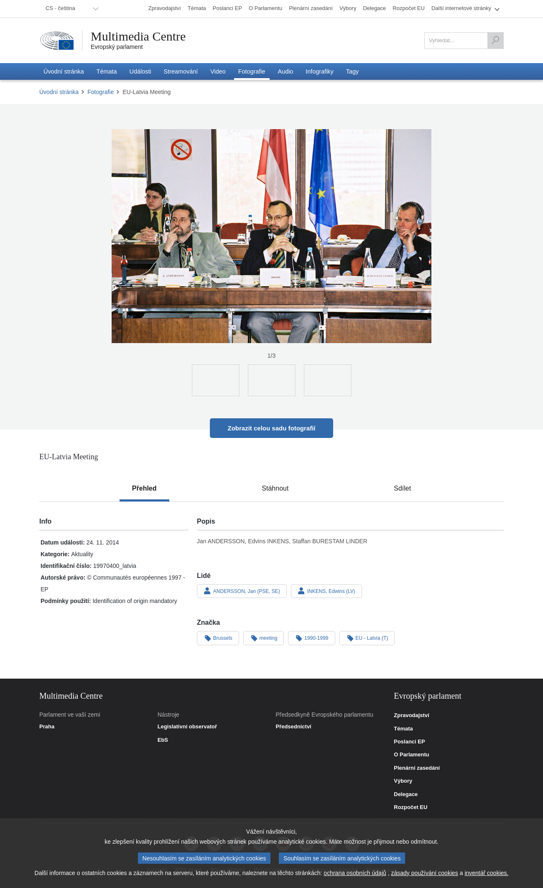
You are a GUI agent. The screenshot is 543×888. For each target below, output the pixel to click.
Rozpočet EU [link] (410, 807)
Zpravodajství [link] (411, 715)
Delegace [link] (406, 794)
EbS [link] (163, 740)
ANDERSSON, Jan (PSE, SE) (242, 591)
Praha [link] (46, 727)
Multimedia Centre (138, 36)
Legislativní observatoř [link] (187, 727)
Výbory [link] (403, 781)
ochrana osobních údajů (355, 873)
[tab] (144, 488)
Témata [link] (403, 729)
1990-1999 (311, 637)
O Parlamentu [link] (411, 755)
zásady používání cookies (424, 873)
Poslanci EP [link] (409, 742)
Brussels (218, 637)
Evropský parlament (117, 46)
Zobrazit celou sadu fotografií (271, 428)
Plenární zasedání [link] (417, 768)
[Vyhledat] (495, 40)
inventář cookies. (486, 873)
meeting (264, 637)
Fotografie (100, 92)
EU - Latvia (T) (367, 637)
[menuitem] (70, 9)
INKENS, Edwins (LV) (326, 591)
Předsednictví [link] (293, 727)
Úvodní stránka (59, 92)
